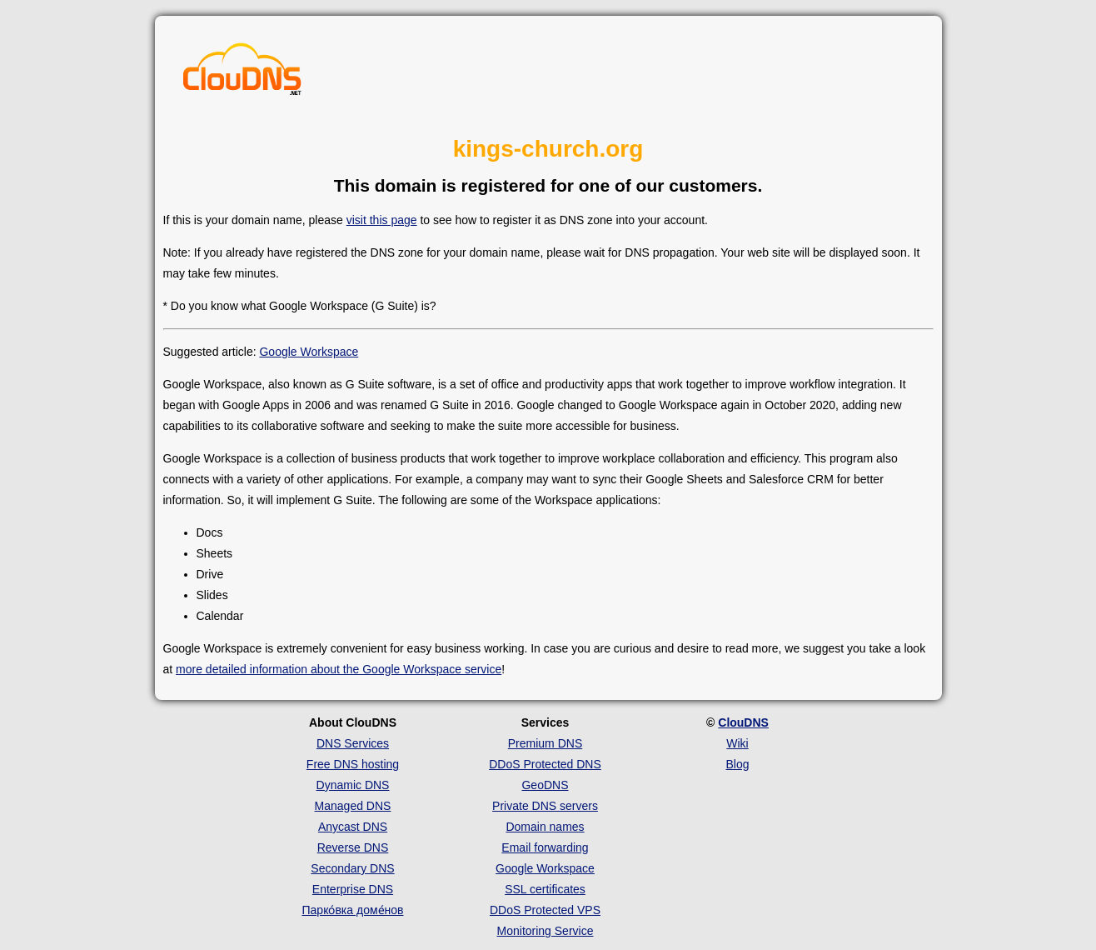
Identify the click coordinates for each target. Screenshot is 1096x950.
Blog (737, 764)
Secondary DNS (352, 868)
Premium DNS (545, 743)
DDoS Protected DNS (545, 764)
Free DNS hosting (352, 764)
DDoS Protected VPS (545, 910)
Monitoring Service (545, 931)
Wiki (737, 743)
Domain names (545, 826)
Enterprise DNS (352, 889)
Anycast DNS (352, 826)
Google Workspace (308, 351)
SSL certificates (545, 889)
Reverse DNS (353, 847)
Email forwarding (544, 847)
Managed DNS (353, 805)
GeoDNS (544, 785)
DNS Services (352, 743)
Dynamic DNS (353, 785)
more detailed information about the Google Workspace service (338, 669)
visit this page (381, 220)
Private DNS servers (545, 805)
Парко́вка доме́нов (353, 910)
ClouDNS (743, 722)
